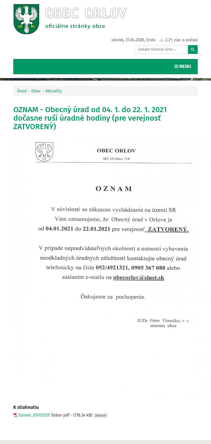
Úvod (22, 91)
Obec (36, 91)
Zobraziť (100, 415)
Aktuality (53, 91)
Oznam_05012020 (34, 415)
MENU (184, 66)
